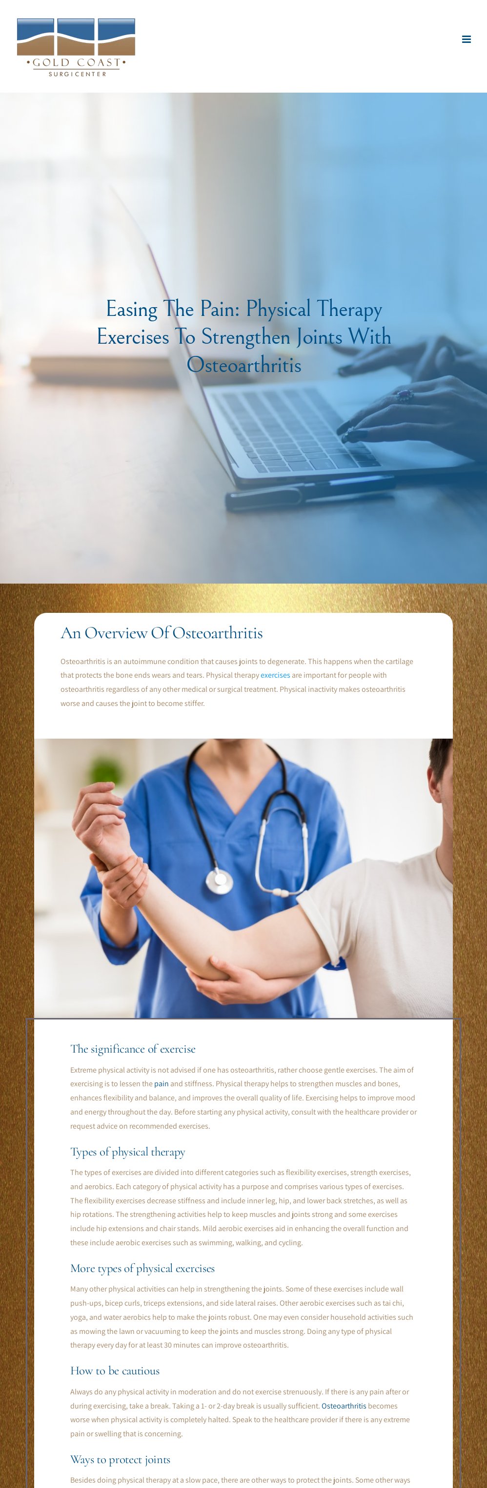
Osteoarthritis (344, 1406)
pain (161, 1083)
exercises (275, 675)
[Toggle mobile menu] (467, 39)
